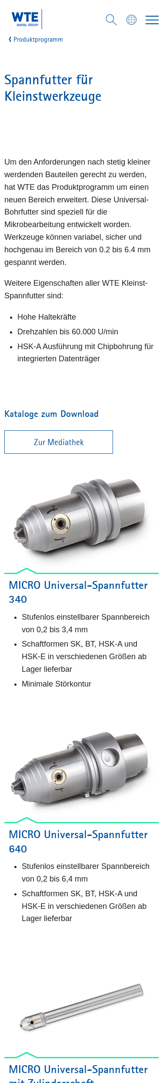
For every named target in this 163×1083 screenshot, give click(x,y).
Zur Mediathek (59, 442)
